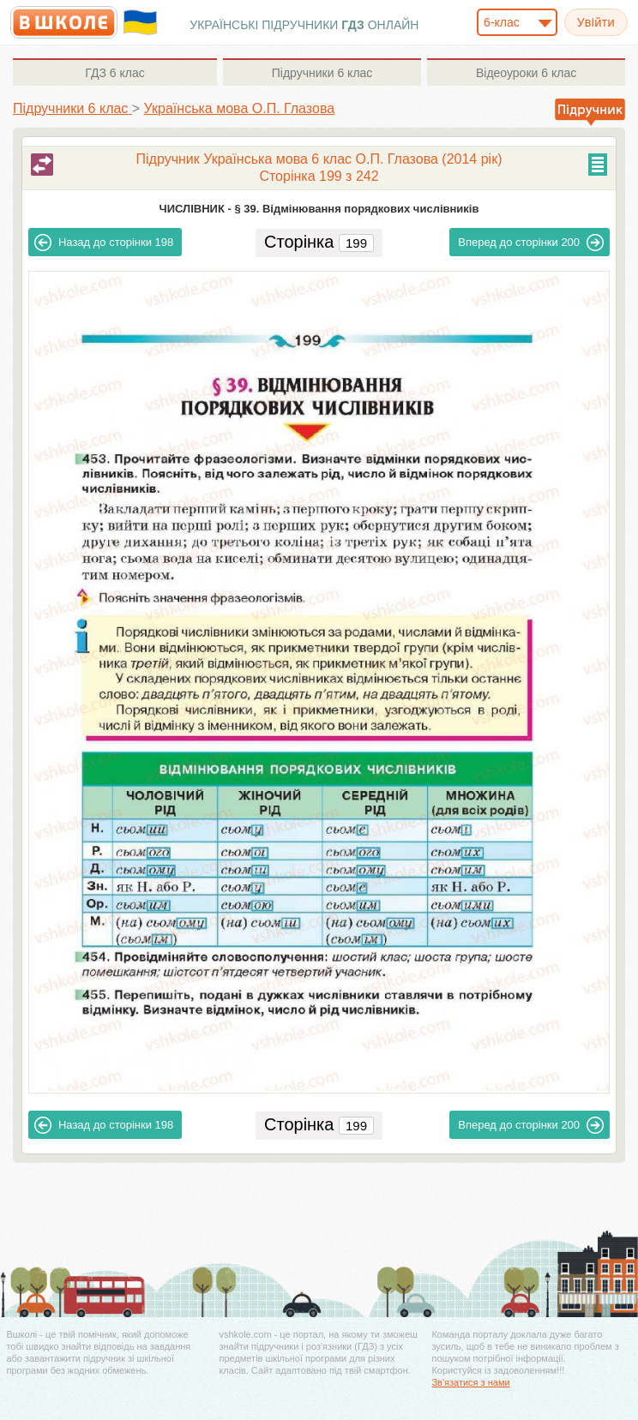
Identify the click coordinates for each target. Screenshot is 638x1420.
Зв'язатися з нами (470, 1382)
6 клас (114, 73)
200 (531, 242)
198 (103, 242)
